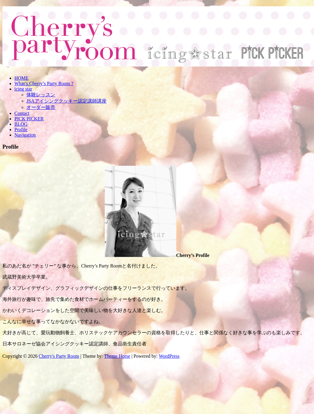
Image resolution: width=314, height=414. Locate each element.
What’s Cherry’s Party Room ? (43, 83)
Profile (21, 129)
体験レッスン (40, 94)
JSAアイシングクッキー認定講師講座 (66, 101)
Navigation (25, 134)
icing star (23, 88)
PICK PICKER (29, 118)
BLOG (21, 124)
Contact (21, 113)
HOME (21, 78)
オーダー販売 (40, 107)
